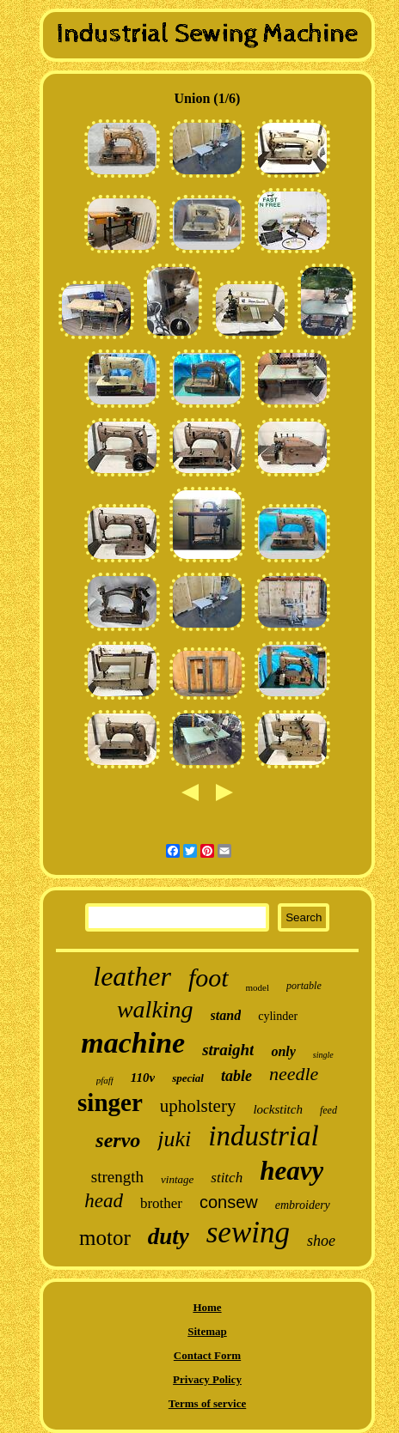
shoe (321, 1240)
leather (132, 976)
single (323, 1055)
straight (228, 1050)
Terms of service (208, 1403)
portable (304, 986)
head (103, 1200)
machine (133, 1043)
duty (168, 1236)
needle (293, 1073)
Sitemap (207, 1331)
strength (117, 1177)
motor (105, 1237)
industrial (263, 1135)
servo (117, 1140)
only (283, 1051)
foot (208, 977)
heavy (291, 1171)
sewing (248, 1232)
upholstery (198, 1106)
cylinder (278, 1016)
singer (110, 1102)
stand (226, 1015)
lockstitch (277, 1109)
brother (161, 1203)
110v (143, 1077)
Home (207, 1307)
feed (328, 1110)
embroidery (302, 1205)
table (236, 1075)
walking (155, 1009)
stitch (226, 1177)
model (258, 987)
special (188, 1078)
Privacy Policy (207, 1379)
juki (174, 1138)
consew (229, 1202)
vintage (177, 1179)
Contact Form (207, 1355)
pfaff (105, 1080)
